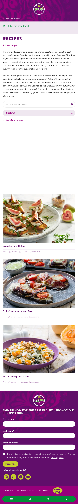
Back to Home (13, 18)
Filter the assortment (16, 25)
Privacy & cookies (27, 490)
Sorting (10, 113)
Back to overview (15, 120)
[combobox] (39, 104)
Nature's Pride (57, 490)
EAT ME (39, 9)
